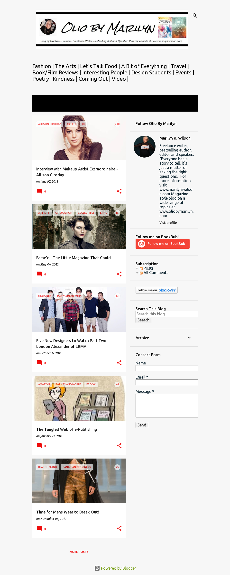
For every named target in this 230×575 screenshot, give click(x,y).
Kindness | (66, 79)
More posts (79, 551)
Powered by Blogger (115, 568)
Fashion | (43, 66)
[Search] (195, 15)
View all (42, 107)
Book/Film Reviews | (57, 72)
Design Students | (153, 72)
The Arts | (67, 66)
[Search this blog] (167, 314)
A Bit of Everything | (146, 66)
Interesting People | (106, 72)
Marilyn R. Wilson (175, 138)
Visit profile (168, 223)
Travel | (180, 66)
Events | (184, 72)
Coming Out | (95, 79)
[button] (119, 191)
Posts (147, 268)
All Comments (154, 272)
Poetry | (42, 79)
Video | (120, 79)
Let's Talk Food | (100, 66)
